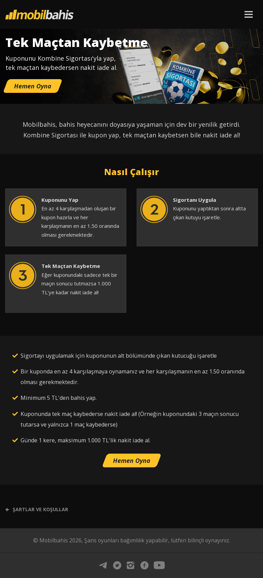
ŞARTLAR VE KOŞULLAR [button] (36, 509)
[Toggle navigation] (248, 14)
